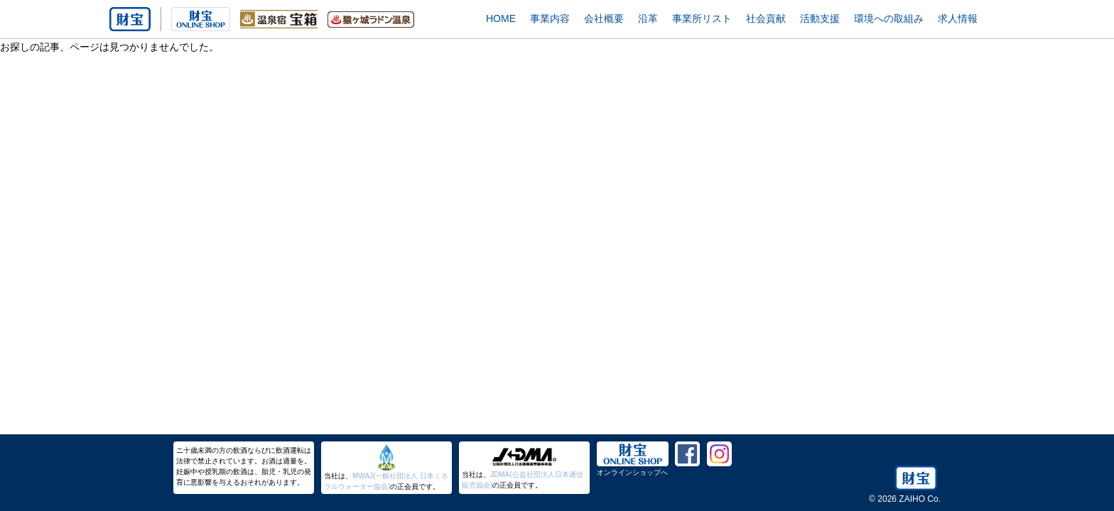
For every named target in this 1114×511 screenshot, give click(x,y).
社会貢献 (766, 18)
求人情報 (958, 18)
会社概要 (604, 18)
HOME (501, 18)
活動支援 (820, 18)
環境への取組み (889, 18)
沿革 (648, 18)
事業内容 (550, 18)
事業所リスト (702, 18)
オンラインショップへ (632, 472)
